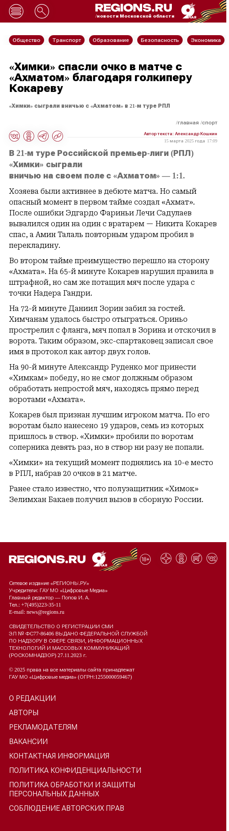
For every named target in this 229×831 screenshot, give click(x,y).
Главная (188, 122)
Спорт (209, 122)
